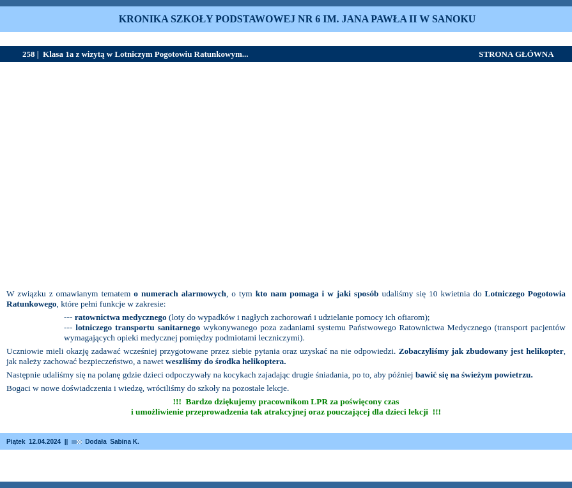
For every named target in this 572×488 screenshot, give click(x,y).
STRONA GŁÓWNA (516, 54)
